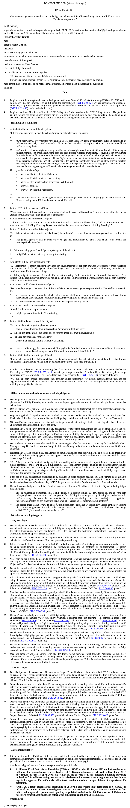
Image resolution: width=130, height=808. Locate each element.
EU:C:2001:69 (104, 585)
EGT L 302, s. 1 (85, 103)
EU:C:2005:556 (46, 715)
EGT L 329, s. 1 (89, 375)
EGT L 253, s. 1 (43, 372)
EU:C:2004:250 (37, 611)
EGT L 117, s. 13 (19, 108)
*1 (73, 9)
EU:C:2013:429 (38, 555)
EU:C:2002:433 (39, 588)
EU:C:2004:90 (106, 588)
